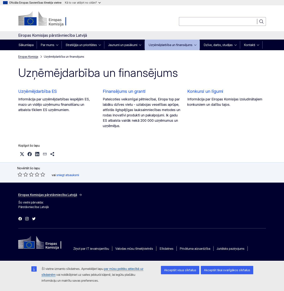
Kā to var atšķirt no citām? (83, 2)
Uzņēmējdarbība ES (37, 91)
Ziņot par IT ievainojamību (91, 248)
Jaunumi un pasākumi (122, 45)
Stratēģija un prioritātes (81, 45)
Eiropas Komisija (28, 56)
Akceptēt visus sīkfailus (180, 270)
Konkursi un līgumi (205, 91)
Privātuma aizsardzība (195, 248)
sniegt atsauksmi (67, 175)
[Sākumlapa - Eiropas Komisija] (49, 19)
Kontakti (249, 45)
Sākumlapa (26, 45)
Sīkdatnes (166, 248)
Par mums (47, 45)
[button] (22, 154)
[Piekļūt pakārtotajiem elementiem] (58, 45)
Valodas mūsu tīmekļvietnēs (134, 248)
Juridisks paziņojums (230, 248)
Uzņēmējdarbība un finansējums (170, 45)
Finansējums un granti (124, 91)
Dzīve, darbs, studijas (218, 45)
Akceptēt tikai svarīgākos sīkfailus (227, 270)
